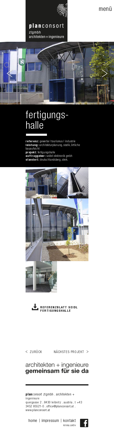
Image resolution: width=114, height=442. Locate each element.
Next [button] (104, 73)
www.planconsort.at (38, 410)
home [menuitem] (32, 421)
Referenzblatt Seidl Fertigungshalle (59, 309)
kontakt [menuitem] (69, 421)
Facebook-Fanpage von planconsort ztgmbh (84, 423)
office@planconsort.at (60, 406)
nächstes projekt (69, 352)
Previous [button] (10, 73)
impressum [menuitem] (50, 421)
